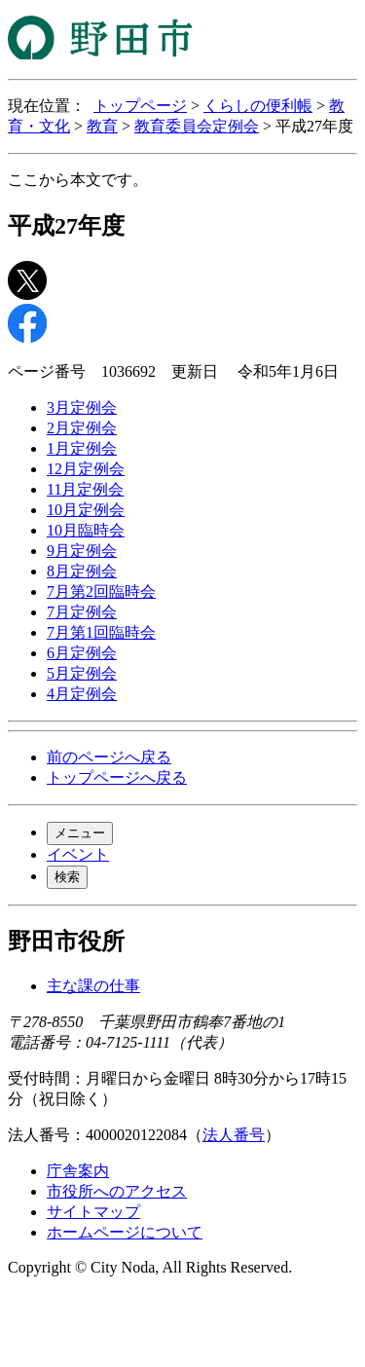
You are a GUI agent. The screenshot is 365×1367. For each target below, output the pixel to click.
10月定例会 (86, 509)
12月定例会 (86, 469)
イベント (78, 854)
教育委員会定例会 (196, 126)
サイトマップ (93, 1211)
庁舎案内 (78, 1171)
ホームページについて (124, 1232)
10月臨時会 (86, 530)
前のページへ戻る (109, 757)
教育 (102, 126)
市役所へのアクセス (117, 1191)
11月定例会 (85, 489)
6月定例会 (82, 653)
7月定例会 (82, 612)
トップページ (140, 105)
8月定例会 (82, 571)
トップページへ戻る (117, 777)
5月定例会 (82, 673)
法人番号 (233, 1135)
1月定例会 (82, 448)
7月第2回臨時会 (101, 591)
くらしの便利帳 (257, 105)
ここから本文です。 (78, 179)
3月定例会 (82, 407)
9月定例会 (82, 550)
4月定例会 (82, 693)
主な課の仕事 (93, 986)
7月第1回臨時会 (101, 632)
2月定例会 (82, 428)
